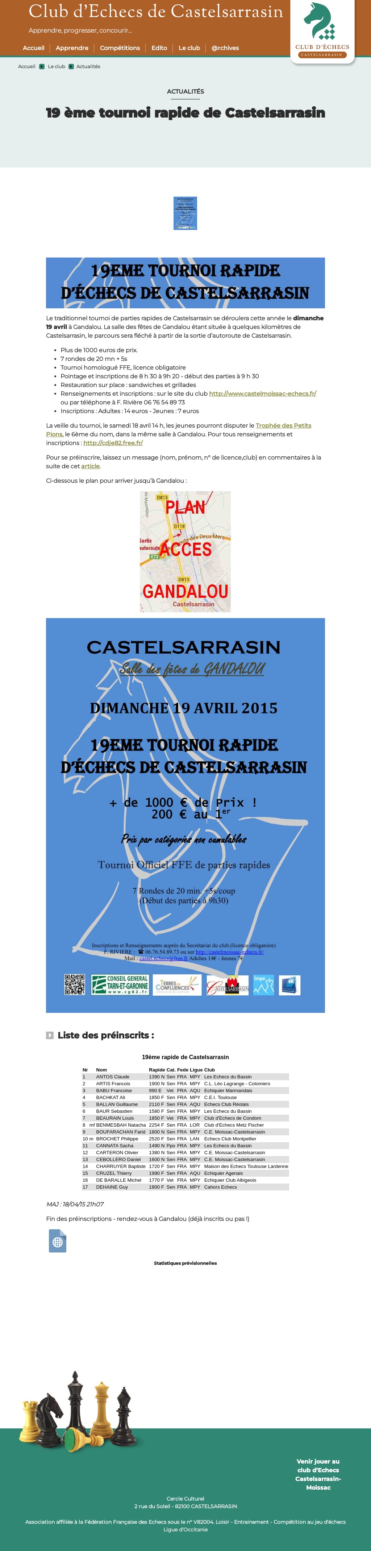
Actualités (88, 66)
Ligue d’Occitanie (185, 1529)
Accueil (33, 48)
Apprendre (72, 48)
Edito (159, 48)
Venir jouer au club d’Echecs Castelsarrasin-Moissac (318, 1474)
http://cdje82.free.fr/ (113, 443)
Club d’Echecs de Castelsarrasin (156, 12)
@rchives (225, 48)
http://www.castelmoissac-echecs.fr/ (262, 393)
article (90, 466)
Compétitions (120, 48)
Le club (189, 48)
